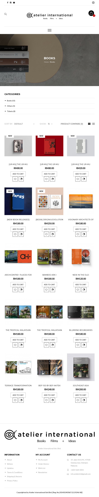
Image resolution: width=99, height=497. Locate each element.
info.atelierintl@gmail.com (79, 474)
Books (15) (11, 101)
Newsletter (42, 472)
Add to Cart (18, 174)
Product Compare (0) (72, 124)
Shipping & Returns (14, 476)
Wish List (41, 468)
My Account (43, 460)
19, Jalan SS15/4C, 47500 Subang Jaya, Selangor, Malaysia (78, 462)
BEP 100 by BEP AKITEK (49, 385)
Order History (43, 464)
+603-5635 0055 (75, 470)
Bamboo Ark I (49, 275)
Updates (10, 468)
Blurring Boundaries (80, 330)
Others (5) (11, 106)
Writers (10, 464)
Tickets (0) (11, 111)
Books (52, 62)
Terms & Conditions (14, 472)
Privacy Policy (12, 481)
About (9, 460)
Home (46, 62)
